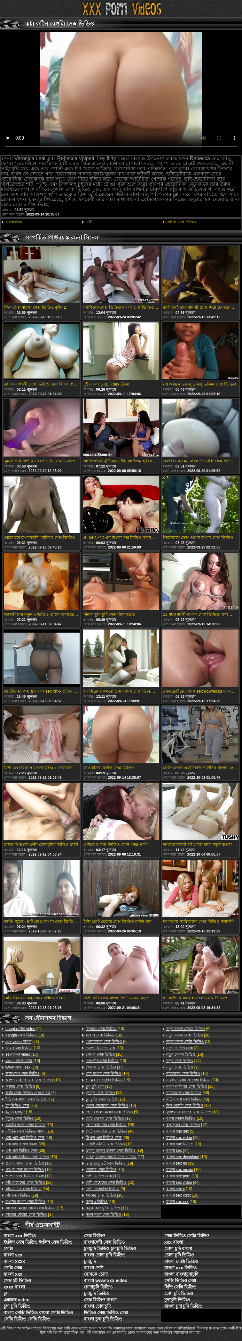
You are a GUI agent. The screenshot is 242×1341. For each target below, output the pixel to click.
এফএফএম (13, 222)
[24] (27, 1189)
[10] (22, 1048)
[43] (187, 1099)
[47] (177, 1150)
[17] (34, 1208)
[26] (110, 1125)
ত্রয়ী (89, 222)
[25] (21, 1105)
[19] (24, 1035)
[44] (104, 1093)
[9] (23, 1029)
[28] (22, 1041)
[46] (29, 1099)
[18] (18, 1112)
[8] (30, 1093)
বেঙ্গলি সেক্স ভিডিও (181, 222)
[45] (187, 1093)
